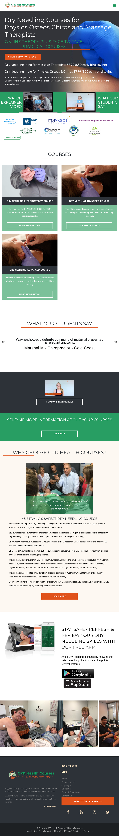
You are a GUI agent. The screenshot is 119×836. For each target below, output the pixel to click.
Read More (59, 596)
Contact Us (67, 795)
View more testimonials (59, 402)
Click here (59, 434)
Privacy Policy (68, 782)
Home (64, 778)
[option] (59, 344)
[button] (3, 342)
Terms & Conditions (71, 792)
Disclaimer (66, 788)
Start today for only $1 (22, 57)
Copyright (66, 785)
